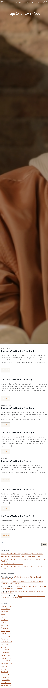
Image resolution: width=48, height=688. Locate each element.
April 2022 (4, 672)
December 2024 (6, 633)
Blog (44, 2)
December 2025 (6, 606)
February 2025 (5, 628)
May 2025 (4, 622)
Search (2, 542)
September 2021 (6, 685)
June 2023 (4, 644)
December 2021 (6, 683)
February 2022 (5, 677)
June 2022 (4, 666)
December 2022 (6, 658)
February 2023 (5, 652)
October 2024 (5, 636)
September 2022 (6, 663)
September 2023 (6, 642)
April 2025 (4, 625)
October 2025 (5, 609)
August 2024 (5, 639)
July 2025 (4, 617)
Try (32, 2)
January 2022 (5, 680)
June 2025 (4, 620)
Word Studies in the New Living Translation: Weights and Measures (22, 554)
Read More (6, 370)
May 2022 (4, 669)
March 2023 (5, 650)
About (21, 2)
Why (27, 2)
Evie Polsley (4, 582)
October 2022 (5, 661)
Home (15, 2)
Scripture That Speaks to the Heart (12, 564)
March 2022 (5, 674)
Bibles (37, 2)
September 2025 (6, 611)
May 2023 (4, 647)
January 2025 (5, 631)
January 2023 (5, 655)
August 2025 (5, 614)
